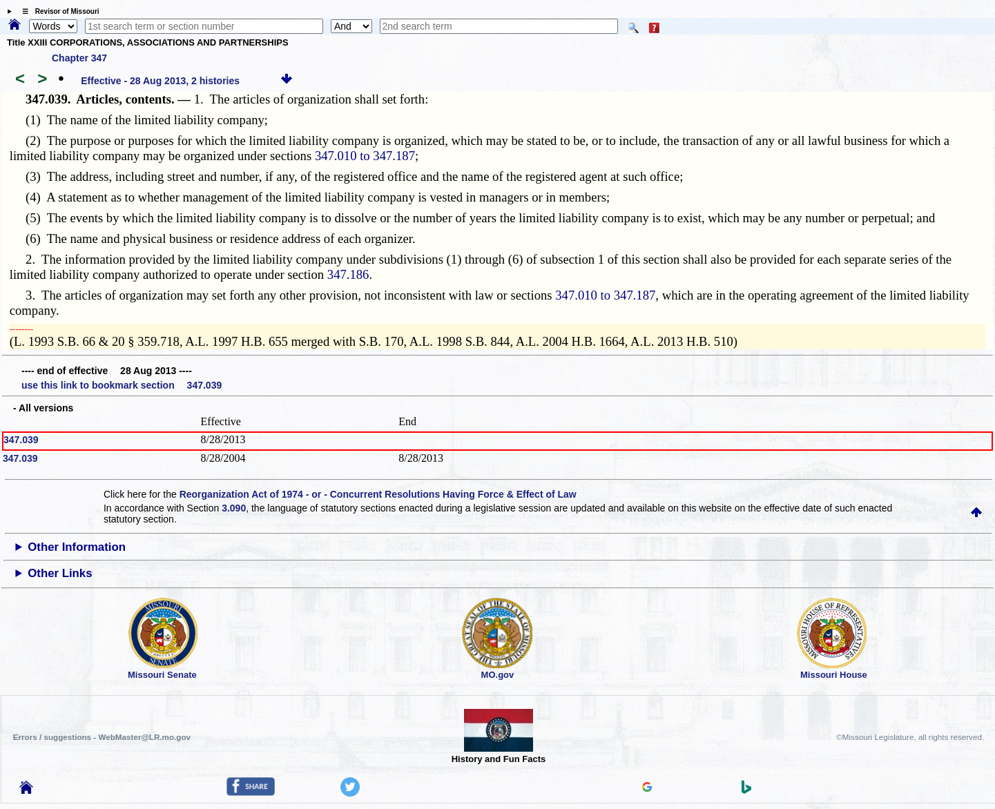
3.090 (234, 508)
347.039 (21, 439)
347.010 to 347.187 (365, 155)
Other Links (60, 573)
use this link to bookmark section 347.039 (121, 385)
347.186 (348, 274)
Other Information (77, 547)
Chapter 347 (79, 58)
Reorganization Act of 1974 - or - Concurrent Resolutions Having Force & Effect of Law (378, 494)
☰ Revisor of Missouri (57, 11)
